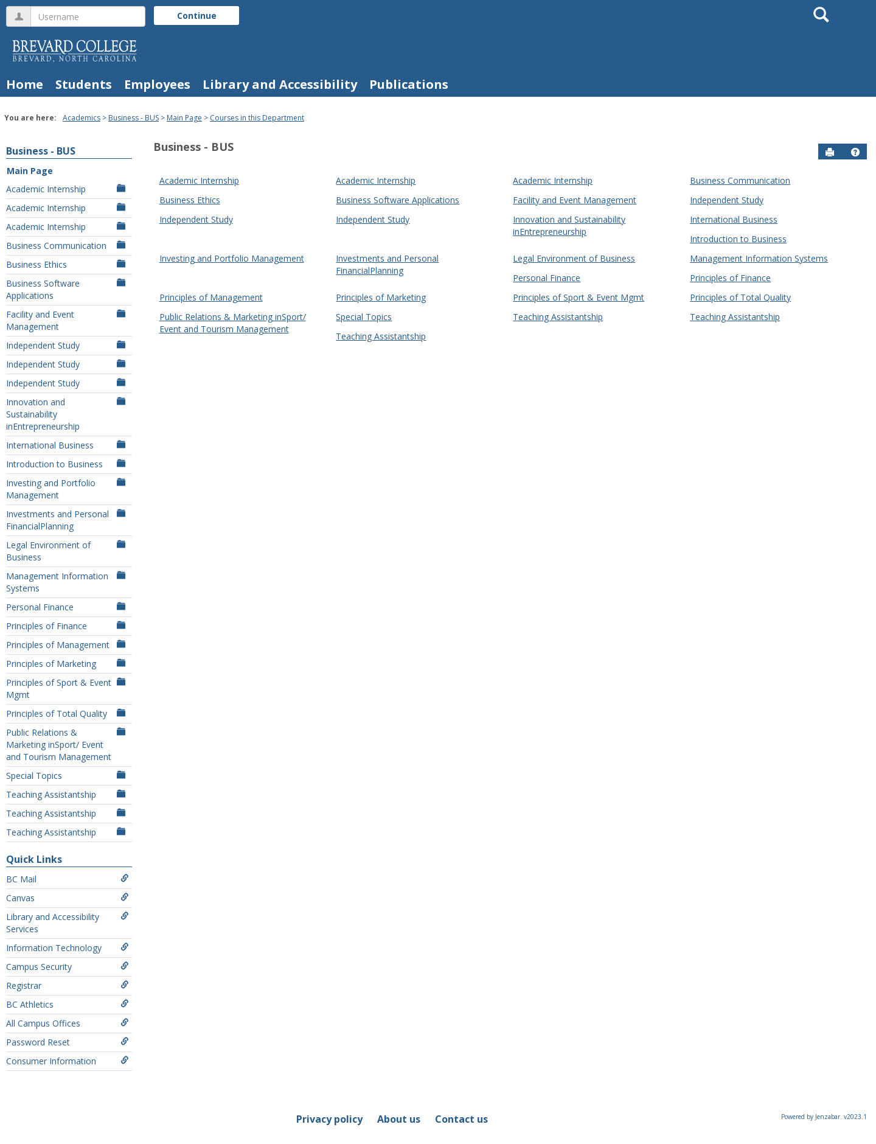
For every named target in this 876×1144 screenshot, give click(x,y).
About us (398, 1119)
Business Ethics (67, 264)
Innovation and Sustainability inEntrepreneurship (67, 414)
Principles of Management (67, 644)
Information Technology (67, 948)
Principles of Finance (67, 626)
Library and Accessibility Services (67, 923)
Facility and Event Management (67, 320)
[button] (855, 152)
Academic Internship (67, 189)
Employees (157, 84)
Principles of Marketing (67, 663)
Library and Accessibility (280, 84)
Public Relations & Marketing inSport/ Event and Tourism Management (67, 744)
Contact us (461, 1119)
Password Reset (67, 1042)
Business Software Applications (67, 289)
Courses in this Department (257, 118)
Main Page (184, 118)
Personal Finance (67, 607)
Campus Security (67, 966)
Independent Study (67, 345)
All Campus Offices (67, 1023)
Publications (408, 84)
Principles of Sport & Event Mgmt (67, 688)
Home (24, 84)
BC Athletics (67, 1004)
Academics (81, 118)
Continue (197, 15)
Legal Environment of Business (67, 551)
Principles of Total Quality (67, 713)
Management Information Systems (67, 582)
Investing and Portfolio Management (67, 489)
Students (83, 84)
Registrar (67, 985)
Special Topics (67, 775)
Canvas (67, 898)
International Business (67, 445)
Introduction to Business (67, 464)
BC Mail (67, 879)
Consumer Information (67, 1061)
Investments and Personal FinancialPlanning (67, 520)
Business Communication (67, 245)
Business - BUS (133, 118)
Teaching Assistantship (67, 794)
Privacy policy (329, 1119)
